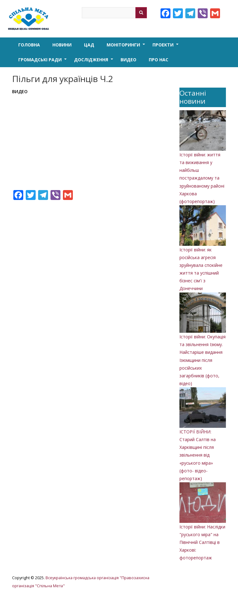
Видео (128, 60)
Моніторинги (126, 47)
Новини (62, 45)
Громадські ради (43, 62)
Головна (29, 45)
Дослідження (94, 62)
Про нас (158, 60)
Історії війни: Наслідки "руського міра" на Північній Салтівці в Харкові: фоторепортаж (202, 542)
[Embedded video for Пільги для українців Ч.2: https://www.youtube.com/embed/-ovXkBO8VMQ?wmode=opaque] (91, 139)
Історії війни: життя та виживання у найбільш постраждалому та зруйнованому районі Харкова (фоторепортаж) (201, 178)
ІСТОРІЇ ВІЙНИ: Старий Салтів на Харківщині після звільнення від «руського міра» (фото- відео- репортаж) (197, 455)
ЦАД (89, 45)
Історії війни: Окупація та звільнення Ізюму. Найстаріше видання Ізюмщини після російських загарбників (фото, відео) (202, 360)
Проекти (166, 47)
